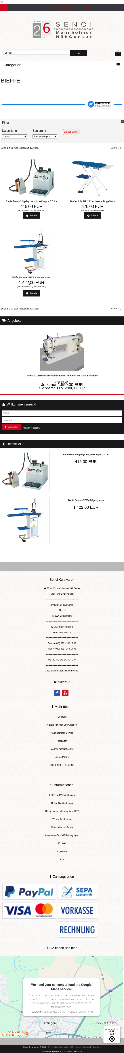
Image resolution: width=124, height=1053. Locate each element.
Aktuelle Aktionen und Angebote (62, 725)
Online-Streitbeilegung (62, 803)
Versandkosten (39, 210)
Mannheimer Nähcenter (62, 749)
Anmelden (91, 7)
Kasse (38, 7)
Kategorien (12, 65)
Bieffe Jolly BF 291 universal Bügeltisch (92, 201)
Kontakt (62, 843)
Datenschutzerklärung (62, 827)
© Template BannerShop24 (60, 1047)
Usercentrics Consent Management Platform (68, 1011)
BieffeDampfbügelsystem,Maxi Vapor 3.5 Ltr (86, 454)
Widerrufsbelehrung (62, 819)
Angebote (14, 320)
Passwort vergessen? (31, 428)
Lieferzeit (62, 717)
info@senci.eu (63, 681)
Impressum (62, 851)
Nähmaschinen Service (62, 733)
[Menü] (118, 1028)
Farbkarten (62, 741)
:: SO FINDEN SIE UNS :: (62, 765)
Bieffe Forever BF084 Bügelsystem (31, 277)
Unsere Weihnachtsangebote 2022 (62, 811)
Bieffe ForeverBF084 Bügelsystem (86, 500)
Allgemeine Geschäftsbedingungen (62, 835)
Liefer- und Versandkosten (62, 795)
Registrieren (73, 7)
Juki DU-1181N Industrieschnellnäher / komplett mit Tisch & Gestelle (62, 375)
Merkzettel (54, 7)
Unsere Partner (62, 757)
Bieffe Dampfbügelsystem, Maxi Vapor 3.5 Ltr (31, 201)
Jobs (62, 859)
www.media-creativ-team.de (88, 1047)
